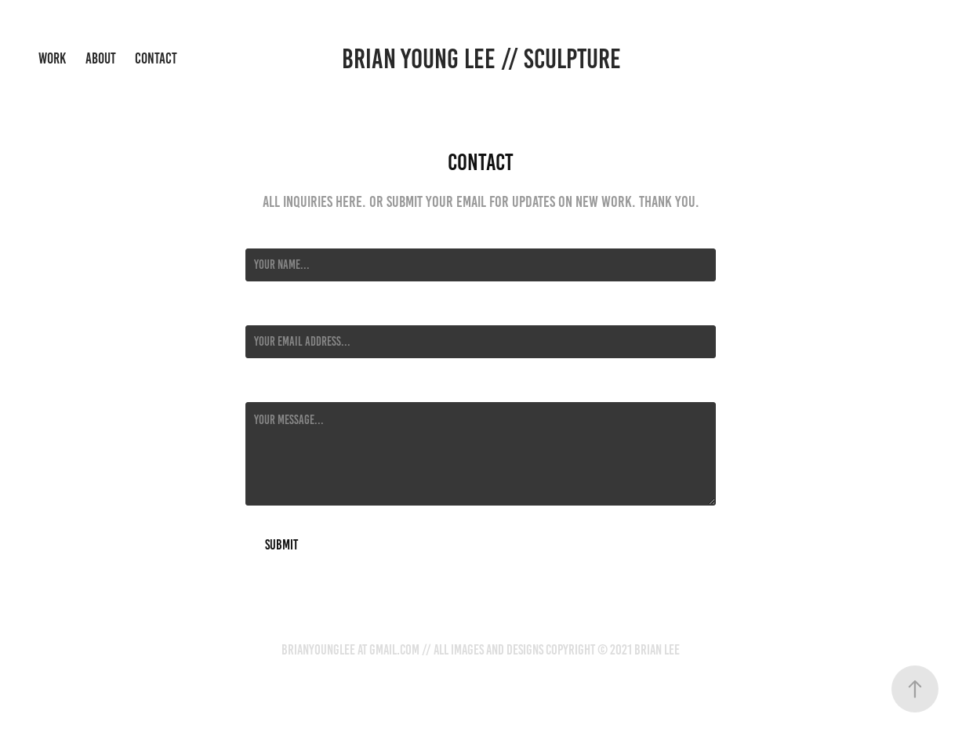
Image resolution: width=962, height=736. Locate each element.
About (100, 58)
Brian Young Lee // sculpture (481, 59)
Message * (267, 388)
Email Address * (280, 311)
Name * (260, 234)
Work (52, 58)
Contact (156, 58)
